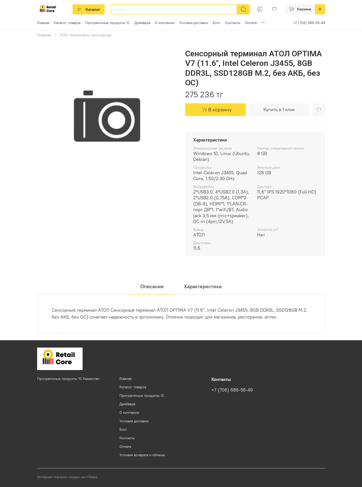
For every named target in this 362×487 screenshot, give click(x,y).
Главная (43, 22)
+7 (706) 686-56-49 (309, 22)
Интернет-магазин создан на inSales (67, 477)
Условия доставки (193, 22)
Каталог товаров (67, 22)
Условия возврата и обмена (142, 455)
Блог (217, 22)
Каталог (88, 9)
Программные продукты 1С (107, 22)
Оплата (251, 22)
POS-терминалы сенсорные (85, 34)
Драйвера (142, 22)
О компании (165, 22)
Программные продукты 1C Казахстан (68, 378)
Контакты (232, 22)
